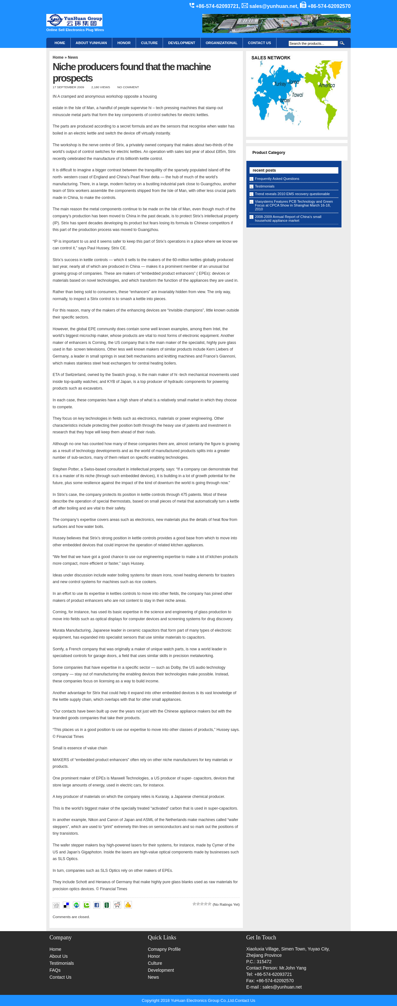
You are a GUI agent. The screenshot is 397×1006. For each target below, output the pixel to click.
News (73, 57)
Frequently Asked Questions (277, 179)
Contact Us (60, 977)
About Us (58, 956)
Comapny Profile (164, 949)
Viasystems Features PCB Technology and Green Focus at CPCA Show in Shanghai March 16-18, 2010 (294, 205)
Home (60, 43)
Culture (149, 43)
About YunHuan (91, 43)
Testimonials (265, 186)
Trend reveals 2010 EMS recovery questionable (292, 194)
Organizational (222, 43)
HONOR (124, 43)
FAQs (55, 970)
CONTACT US (259, 43)
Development (181, 43)
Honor (154, 956)
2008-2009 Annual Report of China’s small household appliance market (288, 218)
